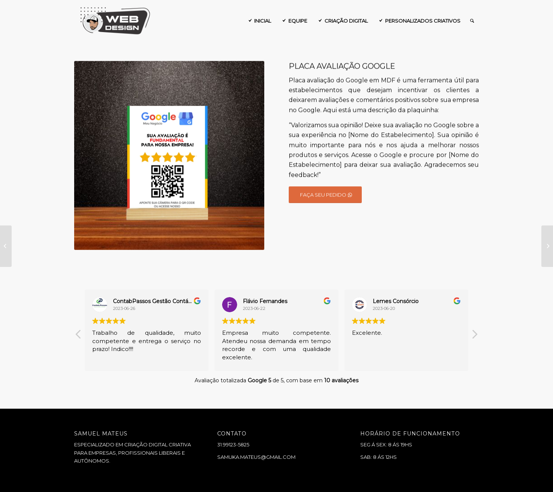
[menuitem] (259, 20)
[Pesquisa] (472, 20)
